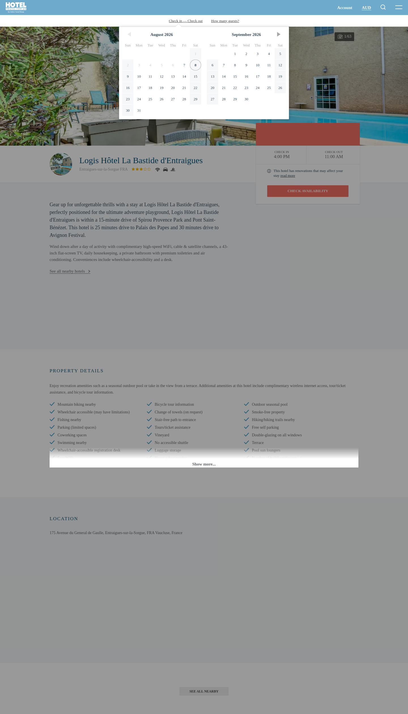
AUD (366, 7)
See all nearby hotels (67, 271)
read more (287, 175)
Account (344, 7)
